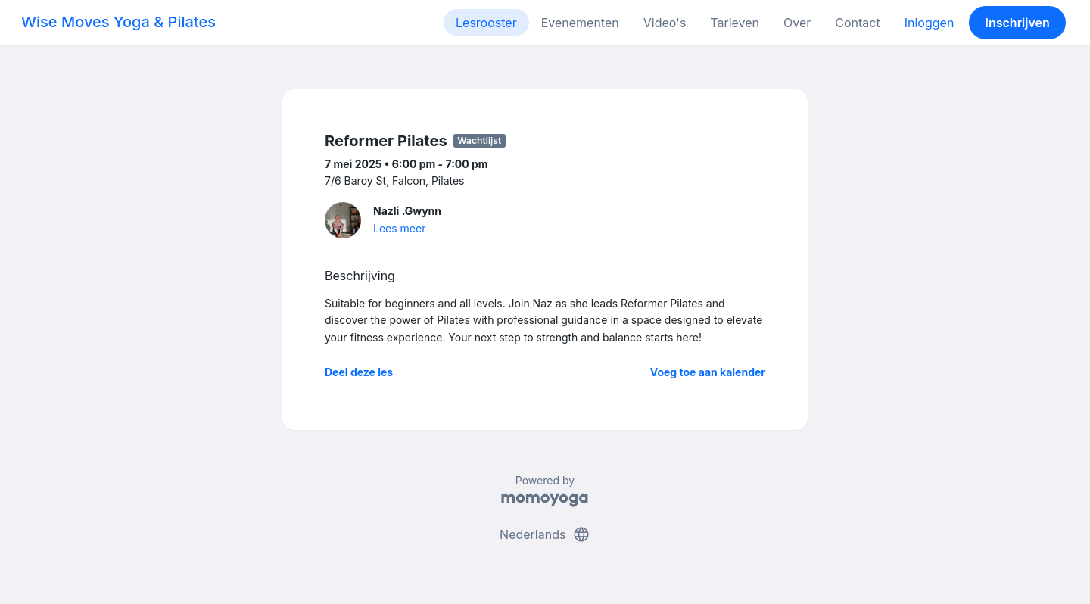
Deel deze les (359, 372)
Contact (857, 22)
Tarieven (734, 22)
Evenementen (580, 22)
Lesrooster (486, 22)
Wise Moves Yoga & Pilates (118, 22)
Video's (665, 22)
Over (797, 22)
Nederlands (545, 534)
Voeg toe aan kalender (707, 372)
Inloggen (930, 22)
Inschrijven (1018, 22)
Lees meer (399, 228)
